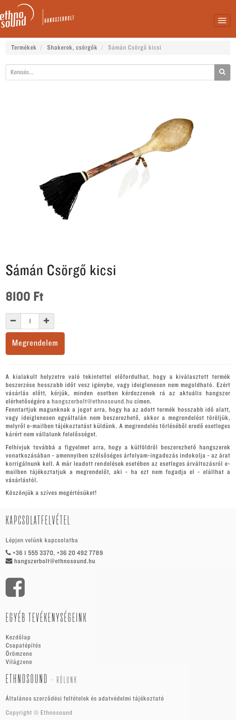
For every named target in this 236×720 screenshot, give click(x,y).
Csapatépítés (23, 645)
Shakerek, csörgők (72, 47)
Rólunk (66, 680)
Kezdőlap (18, 637)
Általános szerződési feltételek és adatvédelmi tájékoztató (85, 698)
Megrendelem (35, 343)
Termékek (24, 47)
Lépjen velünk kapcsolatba (42, 540)
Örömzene (19, 654)
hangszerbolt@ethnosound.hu (92, 401)
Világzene (19, 662)
